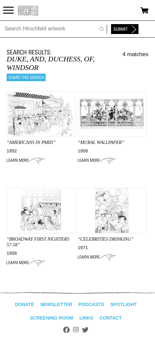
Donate (24, 304)
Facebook (66, 330)
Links (86, 318)
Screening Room (51, 318)
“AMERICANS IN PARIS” (31, 142)
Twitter (85, 330)
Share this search (26, 77)
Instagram (76, 330)
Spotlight (123, 304)
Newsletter (56, 304)
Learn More (26, 160)
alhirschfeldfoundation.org (28, 11)
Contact (110, 318)
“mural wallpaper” (101, 142)
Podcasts (91, 304)
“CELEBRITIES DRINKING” (106, 239)
